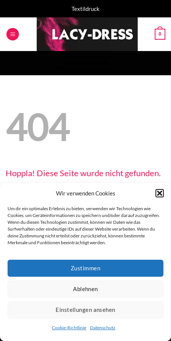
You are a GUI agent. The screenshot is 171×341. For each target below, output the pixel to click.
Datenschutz (102, 327)
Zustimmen (85, 268)
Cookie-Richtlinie (69, 327)
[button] (159, 193)
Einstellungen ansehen (85, 309)
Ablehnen (85, 288)
